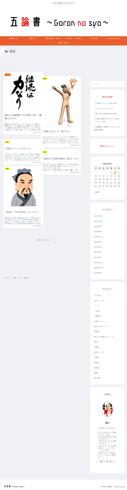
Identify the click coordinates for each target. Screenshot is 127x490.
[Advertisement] (43, 63)
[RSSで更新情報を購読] (113, 461)
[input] (107, 84)
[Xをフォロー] (104, 461)
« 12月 (96, 192)
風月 (107, 423)
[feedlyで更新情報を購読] (110, 461)
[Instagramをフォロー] (107, 461)
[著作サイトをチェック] (101, 461)
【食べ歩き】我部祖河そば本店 (105, 114)
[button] (122, 84)
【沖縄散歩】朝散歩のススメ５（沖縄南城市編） (107, 128)
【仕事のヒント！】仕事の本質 (105, 103)
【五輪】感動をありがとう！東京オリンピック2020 (107, 120)
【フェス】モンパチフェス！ (104, 108)
